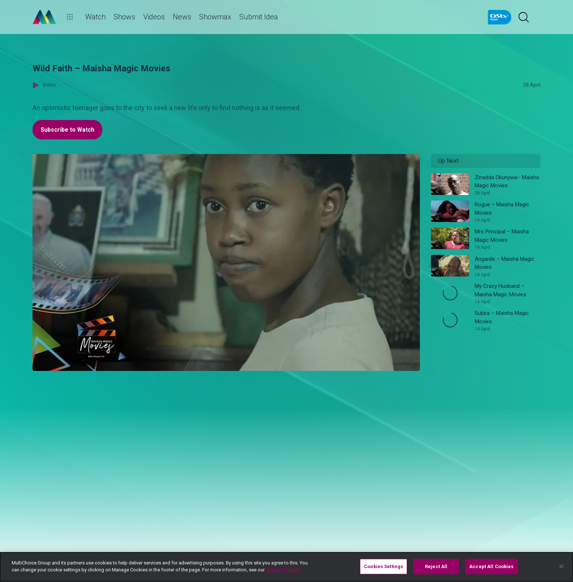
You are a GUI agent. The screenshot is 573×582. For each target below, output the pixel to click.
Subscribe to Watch (67, 129)
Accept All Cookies (491, 566)
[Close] (561, 566)
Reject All (436, 566)
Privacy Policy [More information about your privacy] (283, 569)
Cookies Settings (383, 566)
